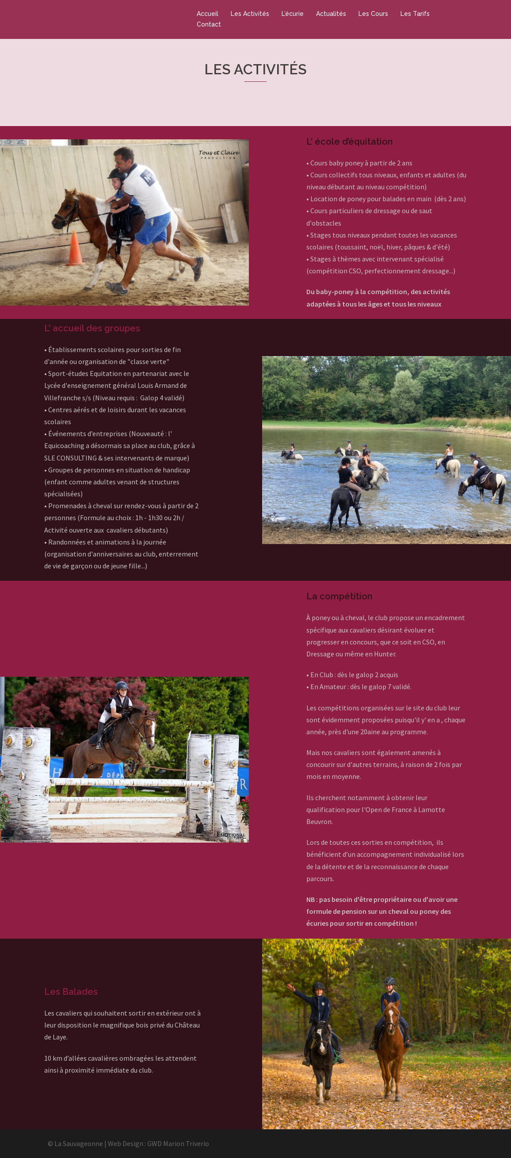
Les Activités (250, 13)
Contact (209, 24)
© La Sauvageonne (75, 1143)
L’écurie (293, 13)
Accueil (207, 13)
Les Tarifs (415, 13)
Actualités (331, 13)
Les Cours (373, 13)
